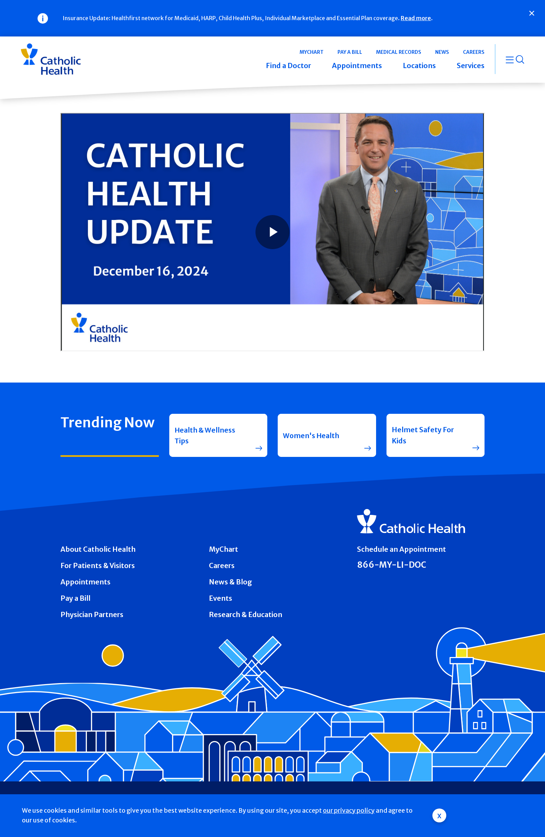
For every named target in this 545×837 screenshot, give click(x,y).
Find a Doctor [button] (288, 65)
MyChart (223, 549)
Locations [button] (419, 65)
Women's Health (311, 435)
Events (220, 598)
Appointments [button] (357, 65)
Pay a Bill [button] (349, 52)
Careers (222, 565)
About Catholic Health (98, 549)
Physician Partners (91, 614)
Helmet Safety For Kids (423, 435)
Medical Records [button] (398, 52)
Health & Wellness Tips (205, 435)
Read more (416, 18)
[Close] (532, 13)
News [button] (442, 52)
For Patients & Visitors (97, 565)
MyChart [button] (312, 52)
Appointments (85, 581)
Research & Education (245, 614)
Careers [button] (474, 52)
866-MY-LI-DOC (391, 565)
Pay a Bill (75, 598)
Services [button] (471, 65)
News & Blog (230, 581)
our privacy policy (349, 810)
